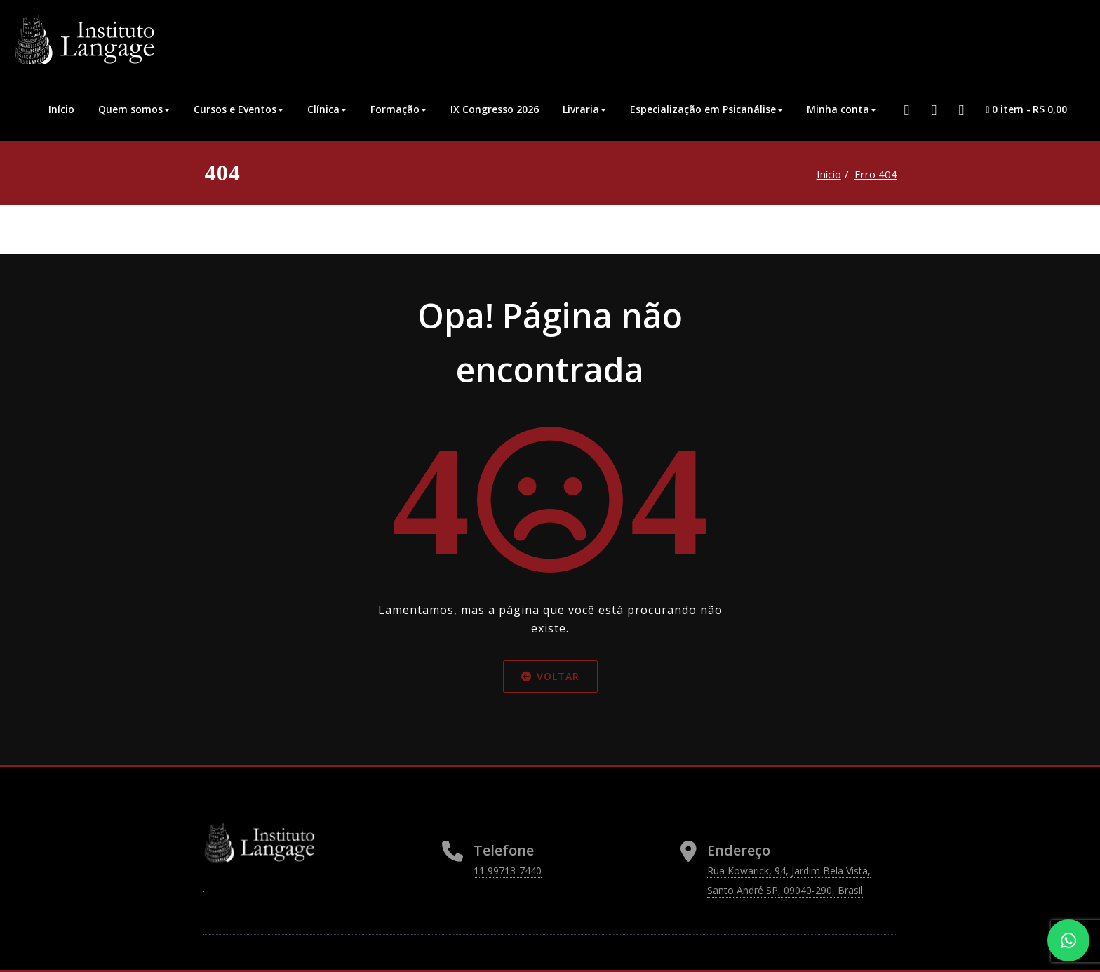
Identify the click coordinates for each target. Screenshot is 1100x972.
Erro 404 (875, 174)
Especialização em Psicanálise (706, 109)
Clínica (327, 109)
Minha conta (841, 109)
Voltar (550, 676)
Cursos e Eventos (238, 109)
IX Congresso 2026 (494, 109)
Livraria (584, 109)
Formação (398, 109)
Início (61, 109)
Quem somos (134, 109)
